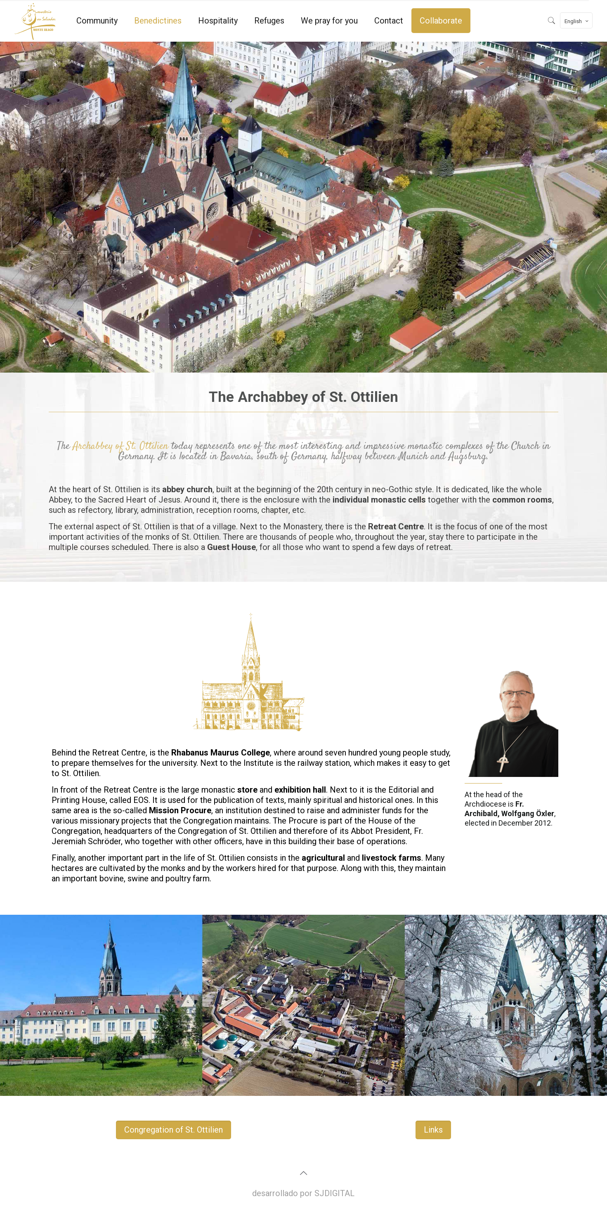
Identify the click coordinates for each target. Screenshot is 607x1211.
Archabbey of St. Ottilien (120, 446)
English (577, 21)
